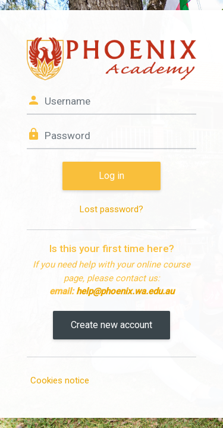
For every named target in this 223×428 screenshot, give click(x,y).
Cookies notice (59, 380)
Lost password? (111, 209)
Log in (111, 175)
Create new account (111, 325)
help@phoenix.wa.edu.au (125, 291)
